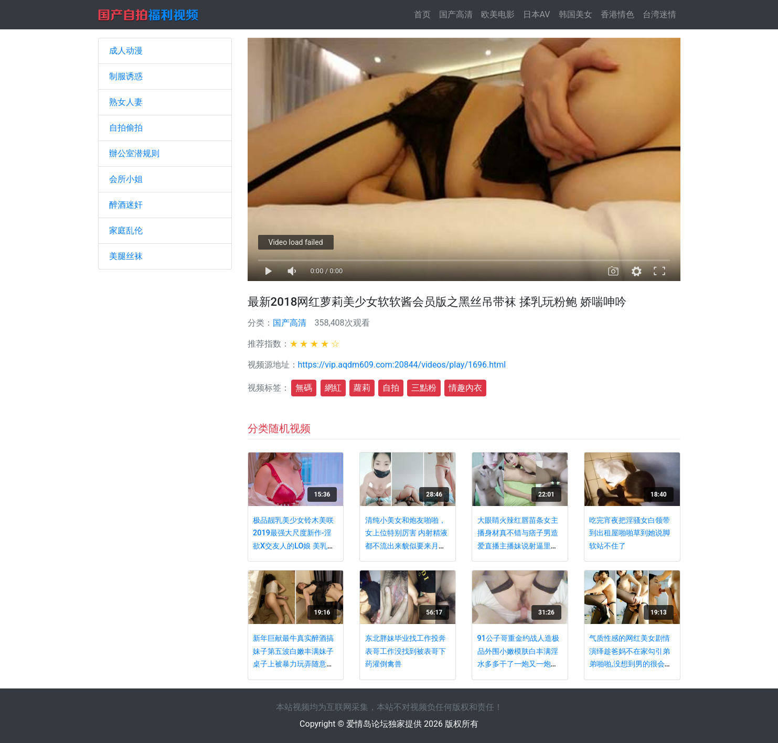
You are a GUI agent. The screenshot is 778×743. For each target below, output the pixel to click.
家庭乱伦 (126, 230)
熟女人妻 (126, 102)
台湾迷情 (659, 14)
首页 (424, 13)
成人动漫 (126, 51)
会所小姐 (126, 179)
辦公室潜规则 (134, 153)
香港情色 (617, 14)
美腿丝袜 (126, 256)
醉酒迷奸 (126, 205)
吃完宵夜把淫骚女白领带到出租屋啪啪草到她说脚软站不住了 (629, 533)
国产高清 (456, 14)
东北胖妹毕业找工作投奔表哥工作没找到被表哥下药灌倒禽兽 (405, 651)
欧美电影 (498, 14)
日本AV (536, 14)
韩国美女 (575, 14)
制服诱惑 (126, 76)
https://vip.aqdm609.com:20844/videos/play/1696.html (402, 365)
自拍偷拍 (126, 128)
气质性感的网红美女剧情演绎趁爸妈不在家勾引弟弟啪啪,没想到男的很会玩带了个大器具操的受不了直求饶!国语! (630, 664)
